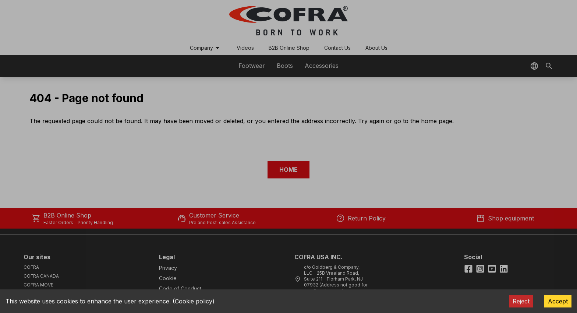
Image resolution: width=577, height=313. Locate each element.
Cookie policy (193, 301)
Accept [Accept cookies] (558, 301)
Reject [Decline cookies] (521, 301)
